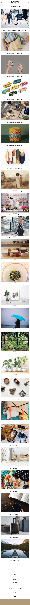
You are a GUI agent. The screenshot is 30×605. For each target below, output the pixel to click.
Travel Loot (15, 121)
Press (15, 574)
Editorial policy (15, 576)
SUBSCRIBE (15, 592)
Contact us (15, 582)
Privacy (15, 584)
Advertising (15, 579)
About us (15, 571)
